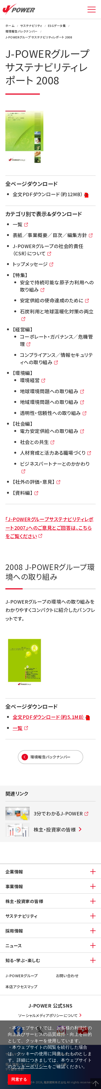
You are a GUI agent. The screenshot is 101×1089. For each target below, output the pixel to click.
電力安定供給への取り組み (52, 431)
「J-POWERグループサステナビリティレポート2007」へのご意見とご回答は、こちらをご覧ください (49, 527)
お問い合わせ (67, 975)
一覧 (21, 224)
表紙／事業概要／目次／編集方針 (53, 235)
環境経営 (33, 380)
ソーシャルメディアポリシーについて (48, 1015)
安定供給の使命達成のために (54, 301)
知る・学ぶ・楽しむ (22, 960)
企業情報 (14, 871)
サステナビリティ (21, 916)
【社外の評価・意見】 (37, 482)
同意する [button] (19, 1079)
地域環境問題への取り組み (52, 402)
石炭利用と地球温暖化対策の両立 (57, 315)
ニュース (13, 945)
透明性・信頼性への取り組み (53, 413)
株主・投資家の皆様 (24, 901)
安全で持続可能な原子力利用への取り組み (57, 286)
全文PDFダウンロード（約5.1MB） (51, 716)
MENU (91, 9)
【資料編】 (26, 493)
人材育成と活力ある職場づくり (56, 453)
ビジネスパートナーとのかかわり (55, 467)
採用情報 (14, 930)
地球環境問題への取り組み (52, 391)
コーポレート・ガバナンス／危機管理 (56, 340)
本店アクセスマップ (21, 986)
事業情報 (14, 886)
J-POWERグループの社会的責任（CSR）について (48, 249)
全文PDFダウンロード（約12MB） (50, 194)
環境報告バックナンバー (50, 757)
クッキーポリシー (30, 1066)
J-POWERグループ (21, 975)
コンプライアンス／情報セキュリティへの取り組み (56, 358)
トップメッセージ (33, 264)
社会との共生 (37, 442)
